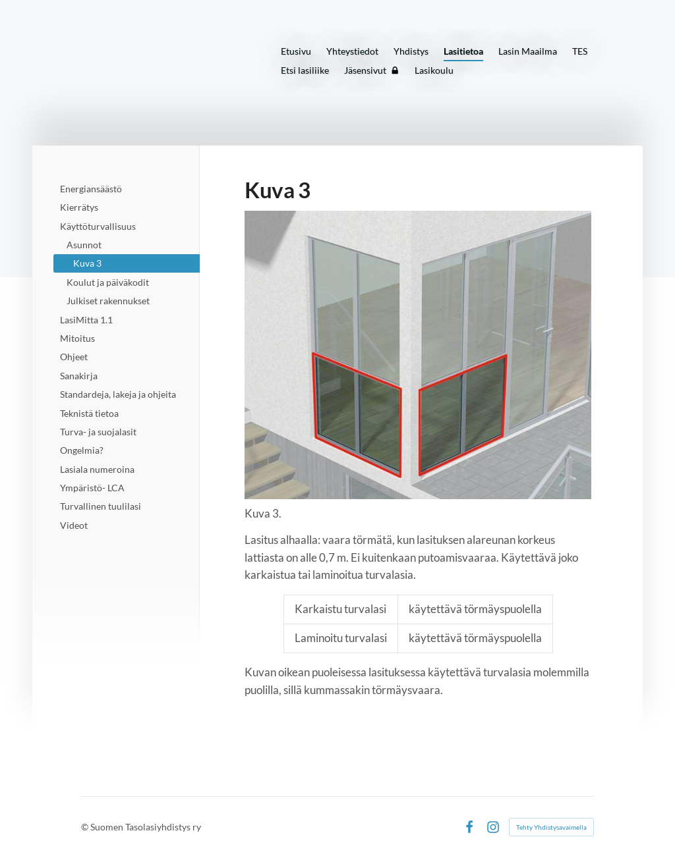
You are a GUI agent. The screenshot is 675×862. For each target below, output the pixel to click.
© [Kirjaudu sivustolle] (85, 826)
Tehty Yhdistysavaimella (551, 827)
